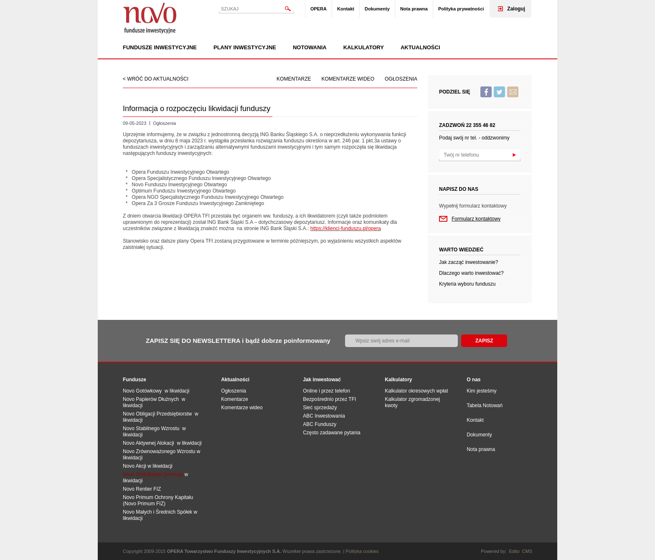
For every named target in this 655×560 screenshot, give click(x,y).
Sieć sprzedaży (320, 407)
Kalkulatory (363, 48)
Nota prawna (414, 8)
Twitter (499, 91)
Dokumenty (377, 8)
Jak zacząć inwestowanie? (468, 262)
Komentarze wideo (348, 79)
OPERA (318, 8)
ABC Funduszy (319, 424)
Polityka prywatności (461, 8)
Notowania (310, 48)
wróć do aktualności (157, 79)
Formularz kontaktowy (476, 219)
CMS (527, 551)
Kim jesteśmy (481, 391)
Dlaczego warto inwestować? (471, 273)
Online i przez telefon (326, 391)
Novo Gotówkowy (142, 391)
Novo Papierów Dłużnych (152, 399)
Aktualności (420, 48)
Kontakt (345, 8)
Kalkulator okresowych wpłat (416, 391)
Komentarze (294, 79)
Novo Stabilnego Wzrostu (152, 428)
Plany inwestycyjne (244, 48)
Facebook (486, 91)
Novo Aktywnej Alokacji (148, 443)
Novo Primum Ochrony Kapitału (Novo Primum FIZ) (158, 500)
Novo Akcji (134, 466)
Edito (514, 551)
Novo (150, 17)
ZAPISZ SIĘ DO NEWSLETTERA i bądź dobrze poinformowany (238, 340)
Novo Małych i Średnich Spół (155, 512)
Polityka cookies (362, 551)
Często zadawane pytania (331, 433)
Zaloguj (516, 9)
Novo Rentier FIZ (142, 489)
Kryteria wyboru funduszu (467, 284)
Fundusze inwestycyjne (160, 48)
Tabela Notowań (485, 405)
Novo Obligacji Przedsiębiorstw (159, 414)
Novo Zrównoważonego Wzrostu (159, 451)
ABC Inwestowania (324, 416)
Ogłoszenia (401, 79)
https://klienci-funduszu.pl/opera (345, 228)
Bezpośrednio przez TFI (329, 399)
